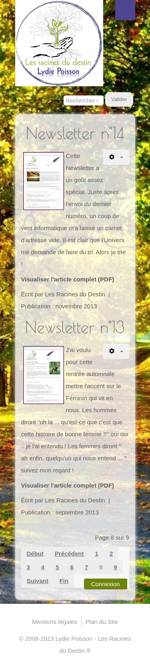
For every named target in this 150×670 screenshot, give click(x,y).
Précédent (69, 553)
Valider (119, 99)
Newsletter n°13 (75, 327)
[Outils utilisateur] (116, 157)
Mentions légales (54, 621)
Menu (125, 10)
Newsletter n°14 (75, 133)
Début (35, 553)
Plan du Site (102, 621)
